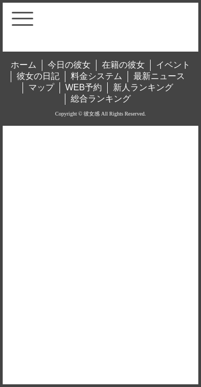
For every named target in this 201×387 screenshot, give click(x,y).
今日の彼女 (69, 64)
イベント (173, 64)
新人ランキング (143, 87)
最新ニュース (159, 76)
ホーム (23, 64)
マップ (41, 87)
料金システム (96, 76)
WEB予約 (83, 87)
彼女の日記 (38, 76)
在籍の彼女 (123, 64)
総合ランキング (101, 98)
